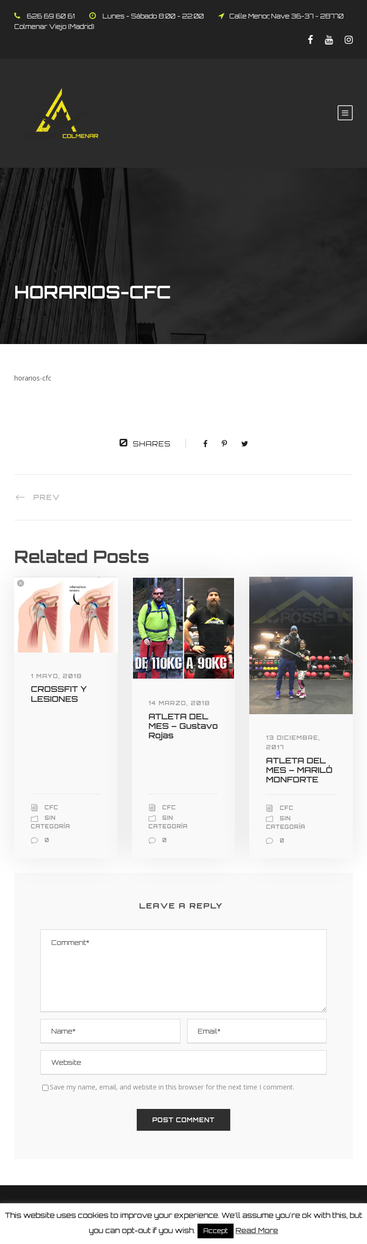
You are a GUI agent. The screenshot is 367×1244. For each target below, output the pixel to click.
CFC (51, 807)
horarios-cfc (32, 377)
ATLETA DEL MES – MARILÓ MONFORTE (299, 770)
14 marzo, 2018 (179, 703)
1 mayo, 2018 (56, 676)
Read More (256, 1230)
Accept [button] (215, 1231)
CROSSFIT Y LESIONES (59, 693)
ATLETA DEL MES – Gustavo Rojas (183, 726)
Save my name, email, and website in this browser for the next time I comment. (172, 1086)
